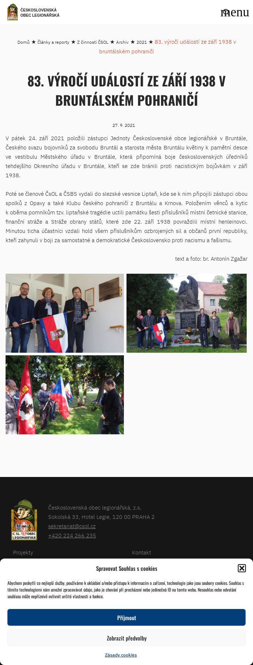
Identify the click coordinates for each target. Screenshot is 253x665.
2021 (142, 42)
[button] (242, 568)
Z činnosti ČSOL (92, 42)
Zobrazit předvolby (127, 638)
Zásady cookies (121, 655)
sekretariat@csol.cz (72, 526)
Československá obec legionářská (40, 12)
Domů (23, 42)
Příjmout (126, 617)
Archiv (122, 42)
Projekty (23, 552)
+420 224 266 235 (72, 535)
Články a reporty (53, 42)
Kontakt (141, 552)
